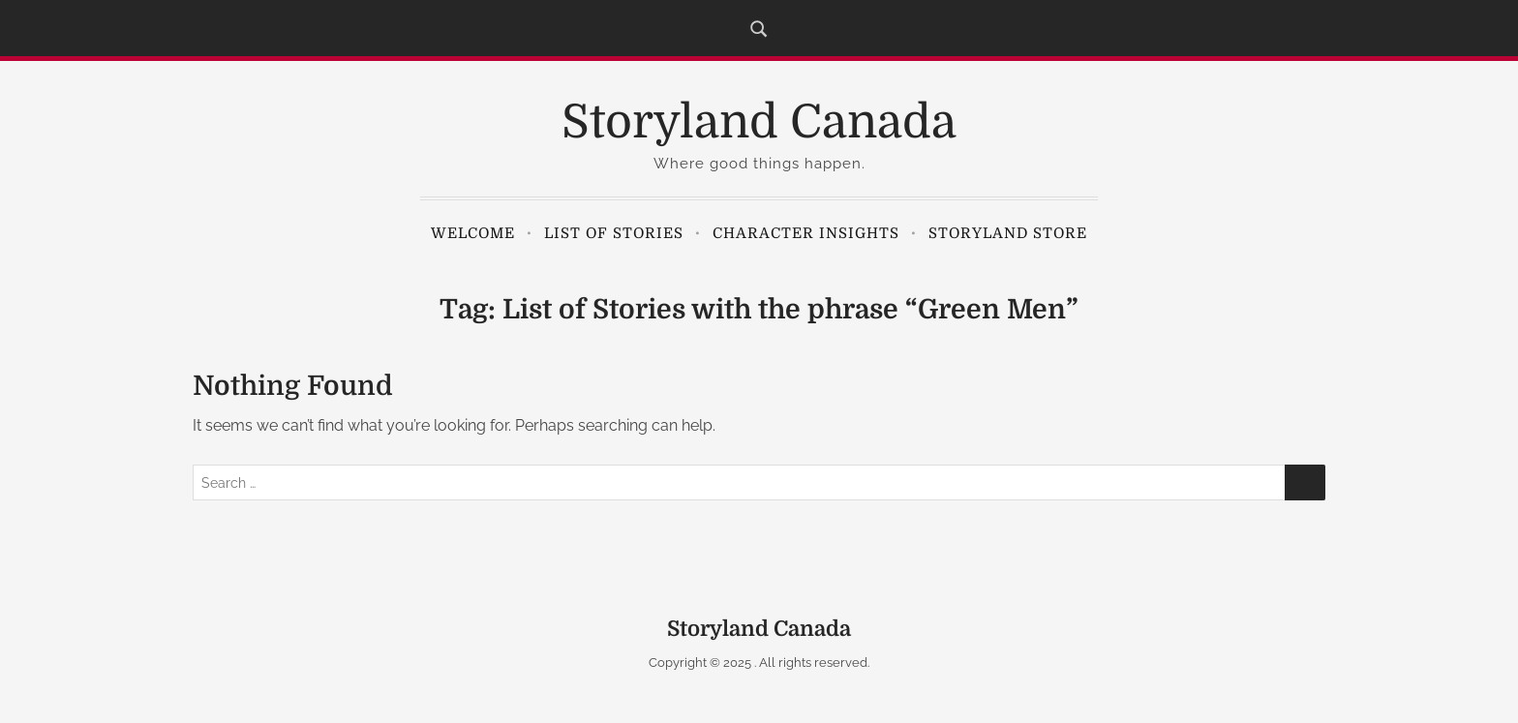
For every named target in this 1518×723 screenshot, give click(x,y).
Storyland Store (1007, 233)
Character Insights (806, 233)
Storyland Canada (759, 122)
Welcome (473, 233)
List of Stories (613, 233)
